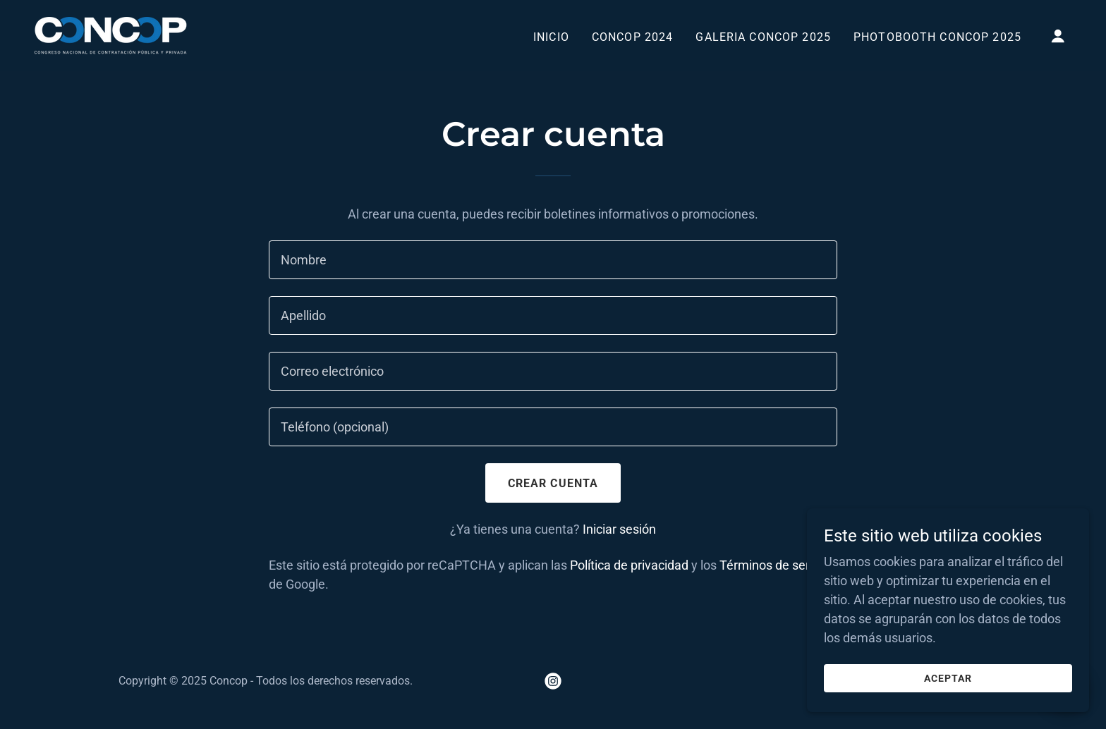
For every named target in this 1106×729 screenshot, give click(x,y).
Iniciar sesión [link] (619, 529)
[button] (1058, 36)
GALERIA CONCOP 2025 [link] (763, 37)
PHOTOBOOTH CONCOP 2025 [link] (937, 37)
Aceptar (948, 688)
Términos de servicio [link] (777, 565)
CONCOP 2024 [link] (633, 37)
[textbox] (553, 259)
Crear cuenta (553, 483)
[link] (110, 34)
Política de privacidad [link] (629, 565)
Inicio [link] (551, 37)
